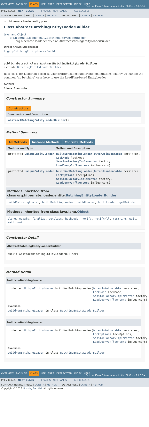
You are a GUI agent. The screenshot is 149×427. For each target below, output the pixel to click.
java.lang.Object (15, 34)
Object (83, 212)
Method (52, 15)
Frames (46, 11)
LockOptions (65, 175)
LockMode (62, 157)
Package (21, 4)
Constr (39, 15)
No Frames (60, 11)
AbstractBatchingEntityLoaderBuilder (37, 120)
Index (78, 4)
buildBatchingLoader (23, 202)
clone (12, 218)
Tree (51, 4)
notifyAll (102, 218)
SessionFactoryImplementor (76, 161)
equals (24, 218)
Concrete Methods (79, 142)
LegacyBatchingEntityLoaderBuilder (31, 51)
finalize (38, 218)
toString (119, 218)
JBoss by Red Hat (32, 388)
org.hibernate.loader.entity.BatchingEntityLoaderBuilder (48, 37)
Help (87, 4)
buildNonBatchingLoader (74, 153)
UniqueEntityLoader (39, 153)
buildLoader (86, 202)
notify (86, 218)
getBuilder (127, 202)
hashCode (71, 218)
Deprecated (64, 4)
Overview (7, 4)
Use (43, 4)
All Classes (82, 11)
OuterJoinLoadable (108, 153)
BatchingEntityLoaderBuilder (39, 67)
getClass (55, 218)
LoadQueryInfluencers (72, 165)
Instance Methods (45, 142)
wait (132, 218)
